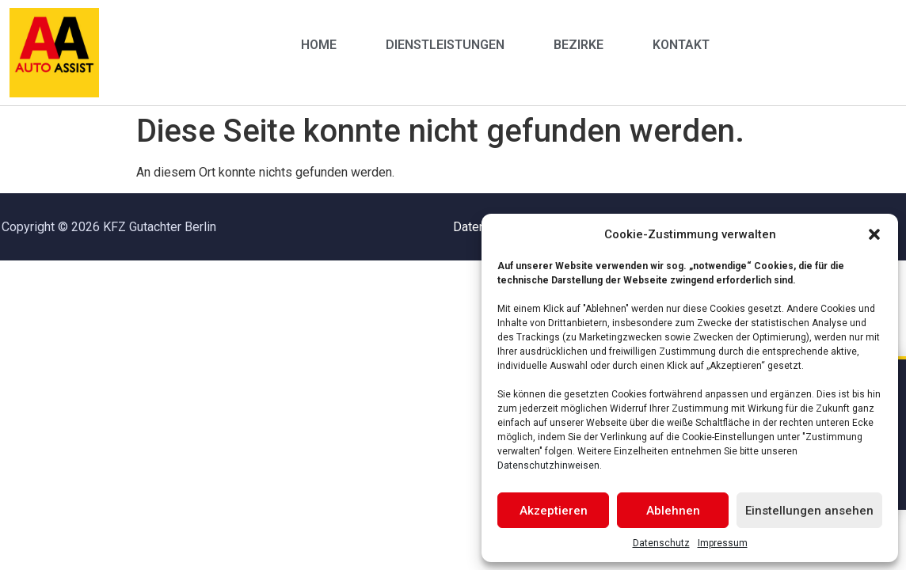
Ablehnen (673, 511)
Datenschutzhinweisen (548, 465)
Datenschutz (661, 543)
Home (319, 44)
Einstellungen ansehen (809, 511)
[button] (874, 234)
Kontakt (681, 44)
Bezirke (578, 44)
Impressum (723, 543)
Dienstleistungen (445, 44)
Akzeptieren (554, 511)
